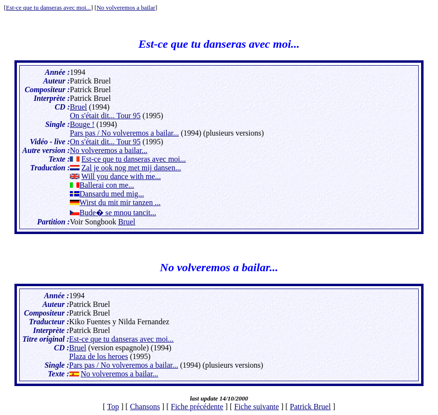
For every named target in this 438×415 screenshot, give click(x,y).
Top (113, 406)
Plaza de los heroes (98, 356)
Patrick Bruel (310, 406)
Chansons (145, 406)
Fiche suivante (256, 406)
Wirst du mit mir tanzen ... (120, 202)
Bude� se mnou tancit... (118, 212)
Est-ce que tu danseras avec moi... (48, 7)
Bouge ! (82, 124)
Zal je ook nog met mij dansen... (131, 168)
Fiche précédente (197, 406)
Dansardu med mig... (112, 194)
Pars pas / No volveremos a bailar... (124, 133)
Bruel (78, 107)
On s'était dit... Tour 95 (105, 115)
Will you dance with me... (121, 176)
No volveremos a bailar (125, 7)
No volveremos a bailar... (108, 150)
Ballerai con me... (107, 185)
